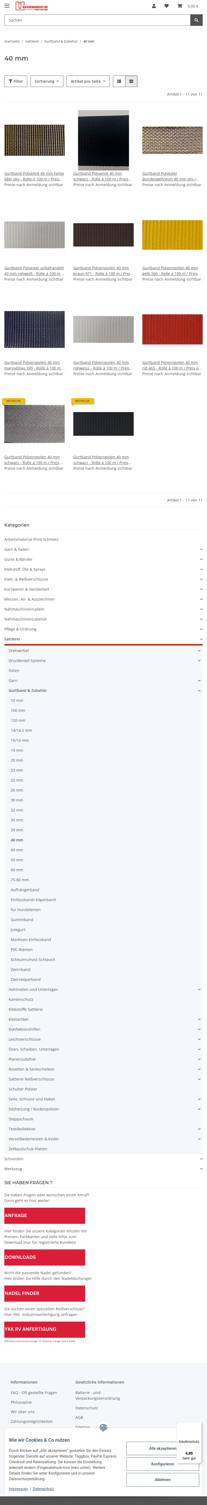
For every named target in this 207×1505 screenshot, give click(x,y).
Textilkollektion (22, 1128)
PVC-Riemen (22, 949)
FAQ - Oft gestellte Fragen (34, 1392)
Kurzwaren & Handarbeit (26, 589)
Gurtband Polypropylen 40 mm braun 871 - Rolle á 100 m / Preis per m (102, 270)
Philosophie (21, 1402)
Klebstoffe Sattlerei (26, 1009)
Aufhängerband (25, 889)
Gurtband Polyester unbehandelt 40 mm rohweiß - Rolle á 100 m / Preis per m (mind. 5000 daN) (34, 270)
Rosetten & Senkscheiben (31, 1069)
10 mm (17, 700)
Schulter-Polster (23, 1089)
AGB (79, 1417)
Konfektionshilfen (24, 1029)
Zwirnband (20, 969)
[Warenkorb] (188, 6)
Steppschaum (21, 1118)
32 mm (17, 810)
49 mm (17, 849)
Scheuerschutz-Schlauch (33, 959)
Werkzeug (13, 1168)
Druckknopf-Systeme (27, 660)
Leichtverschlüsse (25, 1039)
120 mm (18, 720)
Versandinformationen (31, 1430)
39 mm (17, 829)
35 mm (17, 820)
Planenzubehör (22, 1059)
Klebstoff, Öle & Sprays (25, 569)
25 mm (17, 780)
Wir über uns (22, 1411)
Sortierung (44, 81)
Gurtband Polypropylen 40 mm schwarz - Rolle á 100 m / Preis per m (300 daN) (101, 459)
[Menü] (198, 1425)
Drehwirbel (19, 650)
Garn (13, 680)
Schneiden (13, 1158)
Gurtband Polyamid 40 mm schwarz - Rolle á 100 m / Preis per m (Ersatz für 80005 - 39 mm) (103, 176)
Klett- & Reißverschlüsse (26, 579)
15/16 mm (20, 740)
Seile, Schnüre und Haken (32, 1099)
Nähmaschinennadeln (24, 609)
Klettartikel (18, 1019)
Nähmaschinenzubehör (25, 619)
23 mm (17, 770)
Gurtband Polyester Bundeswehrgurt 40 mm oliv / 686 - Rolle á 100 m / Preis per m (171, 176)
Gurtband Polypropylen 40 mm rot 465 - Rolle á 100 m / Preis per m (172, 365)
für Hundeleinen (26, 909)
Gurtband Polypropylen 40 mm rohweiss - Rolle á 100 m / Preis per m (101, 365)
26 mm (17, 790)
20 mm (17, 760)
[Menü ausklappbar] (7, 3)
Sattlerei (12, 639)
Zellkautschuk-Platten (28, 1148)
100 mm (18, 710)
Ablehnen (158, 1480)
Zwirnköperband (26, 979)
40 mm (17, 839)
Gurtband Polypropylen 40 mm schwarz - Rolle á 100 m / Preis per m (32, 459)
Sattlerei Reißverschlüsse (31, 1079)
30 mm (17, 800)
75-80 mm (20, 879)
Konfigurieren (158, 1464)
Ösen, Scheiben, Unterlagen (34, 1049)
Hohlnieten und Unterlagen (33, 989)
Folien (14, 670)
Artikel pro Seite (86, 81)
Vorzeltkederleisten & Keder (34, 1138)
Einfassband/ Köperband (33, 899)
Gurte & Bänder (18, 559)
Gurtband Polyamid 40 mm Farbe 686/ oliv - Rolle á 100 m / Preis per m (34, 176)
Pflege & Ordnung (20, 629)
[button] (154, 6)
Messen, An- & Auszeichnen (29, 599)
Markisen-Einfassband (31, 939)
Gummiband (22, 919)
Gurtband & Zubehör (28, 690)
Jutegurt (18, 929)
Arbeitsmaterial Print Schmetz (31, 539)
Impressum (22, 1489)
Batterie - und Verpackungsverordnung (97, 1395)
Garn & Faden (16, 549)
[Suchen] (97, 20)
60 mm (17, 869)
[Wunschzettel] (166, 6)
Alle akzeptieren (158, 1448)
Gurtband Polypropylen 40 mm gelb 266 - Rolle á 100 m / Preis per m (170, 270)
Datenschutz (47, 1489)
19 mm (17, 750)
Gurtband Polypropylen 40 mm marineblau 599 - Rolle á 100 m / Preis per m (33, 365)
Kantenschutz (21, 999)
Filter (16, 81)
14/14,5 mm (21, 730)
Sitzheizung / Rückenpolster (34, 1109)
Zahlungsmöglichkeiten (32, 1421)
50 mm (17, 859)
